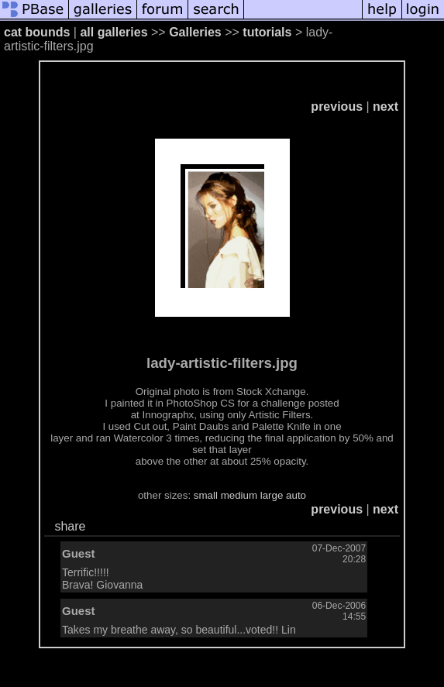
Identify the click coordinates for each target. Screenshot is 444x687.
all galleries (113, 32)
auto (296, 495)
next (385, 106)
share (69, 526)
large (272, 495)
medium (239, 495)
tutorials (267, 32)
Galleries (195, 32)
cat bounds (37, 32)
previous (337, 106)
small (206, 495)
